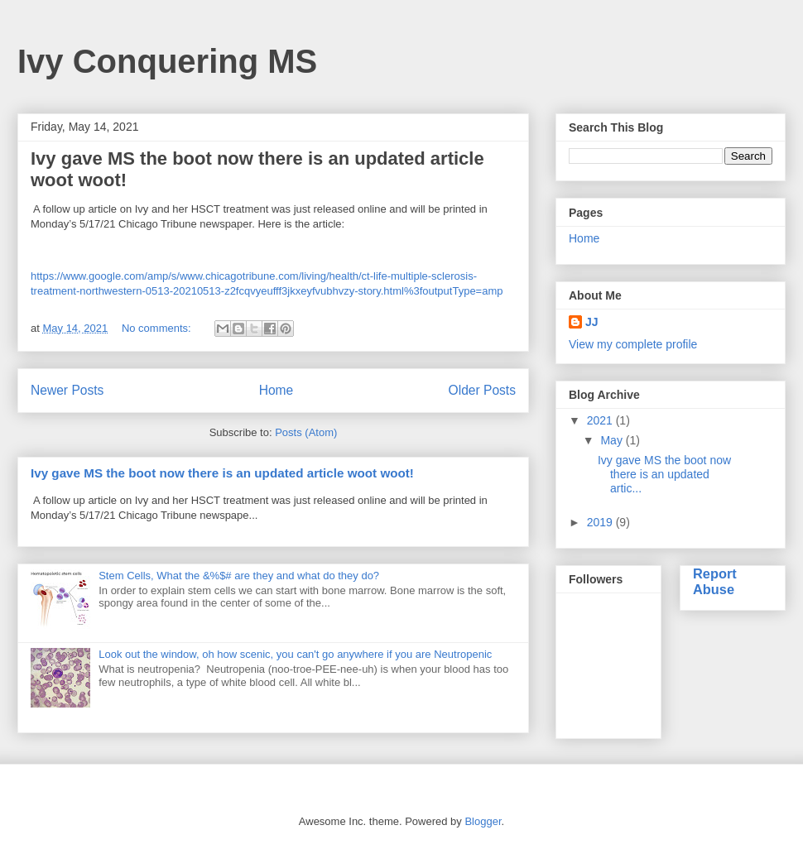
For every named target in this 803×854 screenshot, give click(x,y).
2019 (601, 522)
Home (276, 390)
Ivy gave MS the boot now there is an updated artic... (664, 474)
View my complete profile (633, 344)
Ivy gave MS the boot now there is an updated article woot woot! (222, 473)
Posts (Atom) (306, 432)
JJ (592, 322)
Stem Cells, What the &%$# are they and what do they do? (239, 575)
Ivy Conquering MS (167, 61)
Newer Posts (67, 390)
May (612, 440)
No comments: (158, 328)
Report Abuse (715, 581)
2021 (601, 420)
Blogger (482, 821)
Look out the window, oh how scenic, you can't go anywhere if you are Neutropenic (295, 654)
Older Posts (482, 390)
